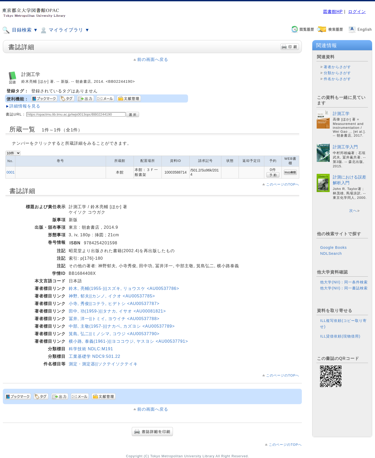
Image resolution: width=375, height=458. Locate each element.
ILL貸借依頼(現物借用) (340, 336)
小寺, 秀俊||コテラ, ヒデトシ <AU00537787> (114, 303)
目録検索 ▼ (20, 30)
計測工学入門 (345, 147)
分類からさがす (337, 73)
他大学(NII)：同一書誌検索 (344, 288)
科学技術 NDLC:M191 (91, 349)
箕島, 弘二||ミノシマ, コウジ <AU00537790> (114, 334)
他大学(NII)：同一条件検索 (344, 282)
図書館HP (333, 11)
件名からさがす (337, 79)
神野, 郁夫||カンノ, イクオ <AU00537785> (112, 296)
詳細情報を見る (24, 106)
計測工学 (341, 113)
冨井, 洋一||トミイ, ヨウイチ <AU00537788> (114, 318)
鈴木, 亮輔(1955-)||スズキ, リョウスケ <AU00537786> (124, 288)
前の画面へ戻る (152, 59)
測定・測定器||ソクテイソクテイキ (103, 364)
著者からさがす (337, 67)
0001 (11, 172)
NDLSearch (331, 253)
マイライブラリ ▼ (64, 30)
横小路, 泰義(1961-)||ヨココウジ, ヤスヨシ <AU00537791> (128, 341)
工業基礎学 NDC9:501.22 (94, 356)
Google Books (333, 247)
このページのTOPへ (282, 184)
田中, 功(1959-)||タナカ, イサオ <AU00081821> (117, 311)
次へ (353, 210)
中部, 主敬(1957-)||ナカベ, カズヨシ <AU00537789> (122, 326)
